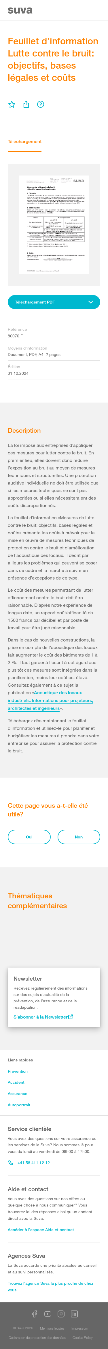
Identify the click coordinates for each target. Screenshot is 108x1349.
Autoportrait (19, 1104)
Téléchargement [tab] (24, 141)
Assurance (17, 1093)
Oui (29, 836)
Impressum (79, 1328)
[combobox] (54, 302)
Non (79, 836)
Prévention (18, 1071)
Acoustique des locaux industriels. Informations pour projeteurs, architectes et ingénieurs (50, 700)
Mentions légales (52, 1328)
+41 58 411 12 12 (29, 1162)
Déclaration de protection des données (37, 1337)
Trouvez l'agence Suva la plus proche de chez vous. (50, 1286)
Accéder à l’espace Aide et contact (41, 1229)
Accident (16, 1082)
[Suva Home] (20, 11)
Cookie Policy (83, 1337)
